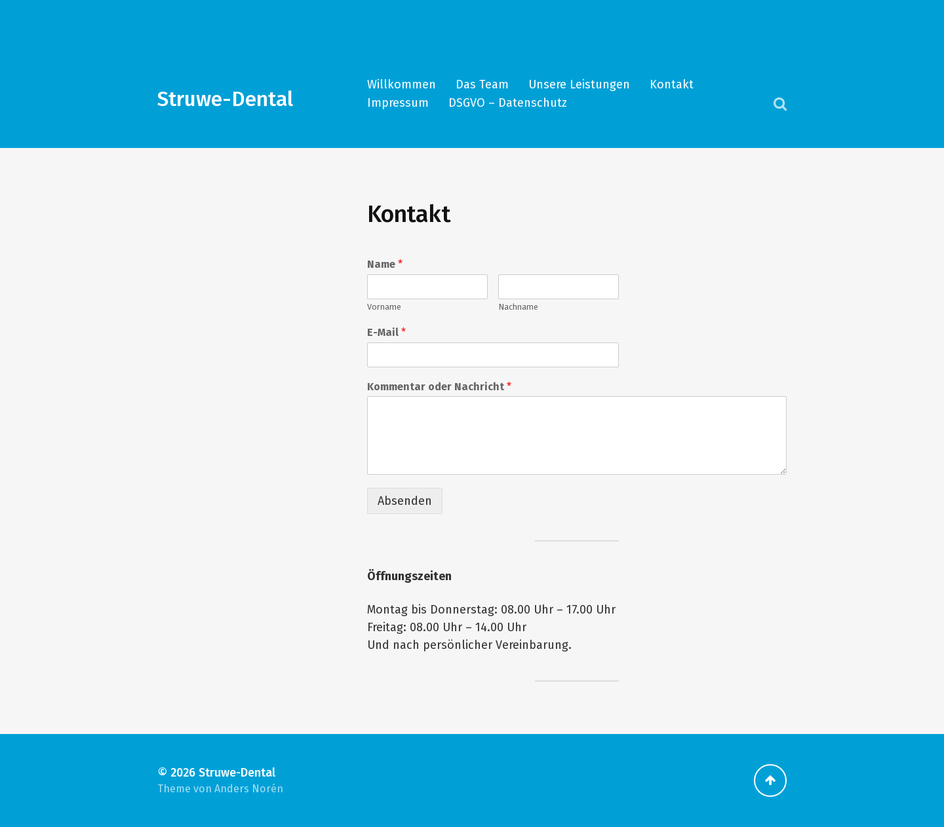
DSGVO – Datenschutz (507, 103)
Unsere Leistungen (579, 84)
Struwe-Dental (225, 99)
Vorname (384, 307)
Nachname (518, 307)
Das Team (482, 84)
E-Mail (386, 332)
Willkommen (401, 84)
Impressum (398, 103)
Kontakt (672, 84)
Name (385, 264)
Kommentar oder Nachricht (439, 386)
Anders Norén (248, 788)
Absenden (405, 501)
